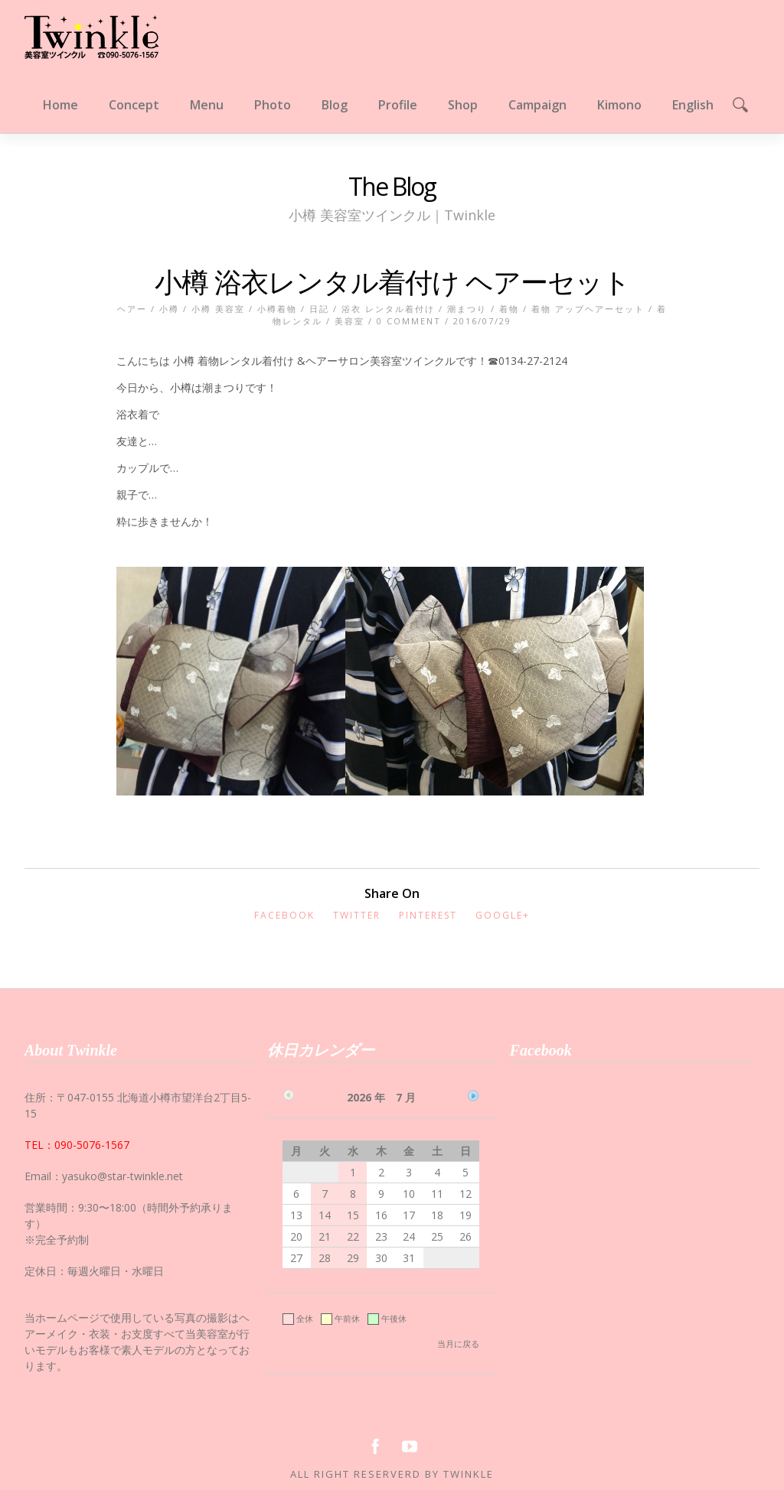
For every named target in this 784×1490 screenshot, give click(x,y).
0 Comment (409, 321)
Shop (463, 104)
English (693, 104)
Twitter (357, 915)
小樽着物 (277, 308)
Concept (134, 104)
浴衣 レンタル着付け (388, 308)
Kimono (619, 104)
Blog (335, 104)
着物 (509, 308)
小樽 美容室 (218, 308)
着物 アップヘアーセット (588, 308)
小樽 (169, 308)
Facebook (284, 915)
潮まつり (467, 308)
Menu (207, 104)
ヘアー (132, 308)
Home (60, 104)
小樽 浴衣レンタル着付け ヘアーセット (392, 282)
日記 (319, 308)
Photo (272, 104)
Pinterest (428, 915)
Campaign (537, 104)
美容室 (349, 321)
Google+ (502, 915)
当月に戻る (458, 1343)
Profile (397, 104)
